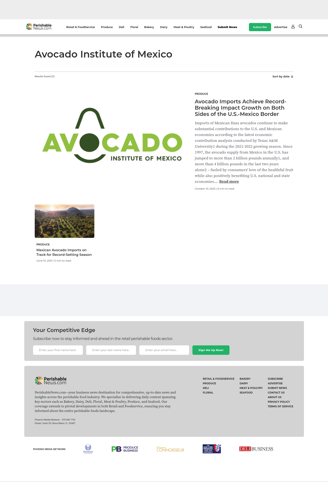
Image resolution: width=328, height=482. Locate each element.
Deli (121, 27)
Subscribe (260, 27)
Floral (134, 27)
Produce (107, 27)
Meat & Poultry (184, 27)
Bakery (149, 27)
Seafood (205, 27)
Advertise (280, 27)
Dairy (163, 27)
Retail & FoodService (80, 27)
